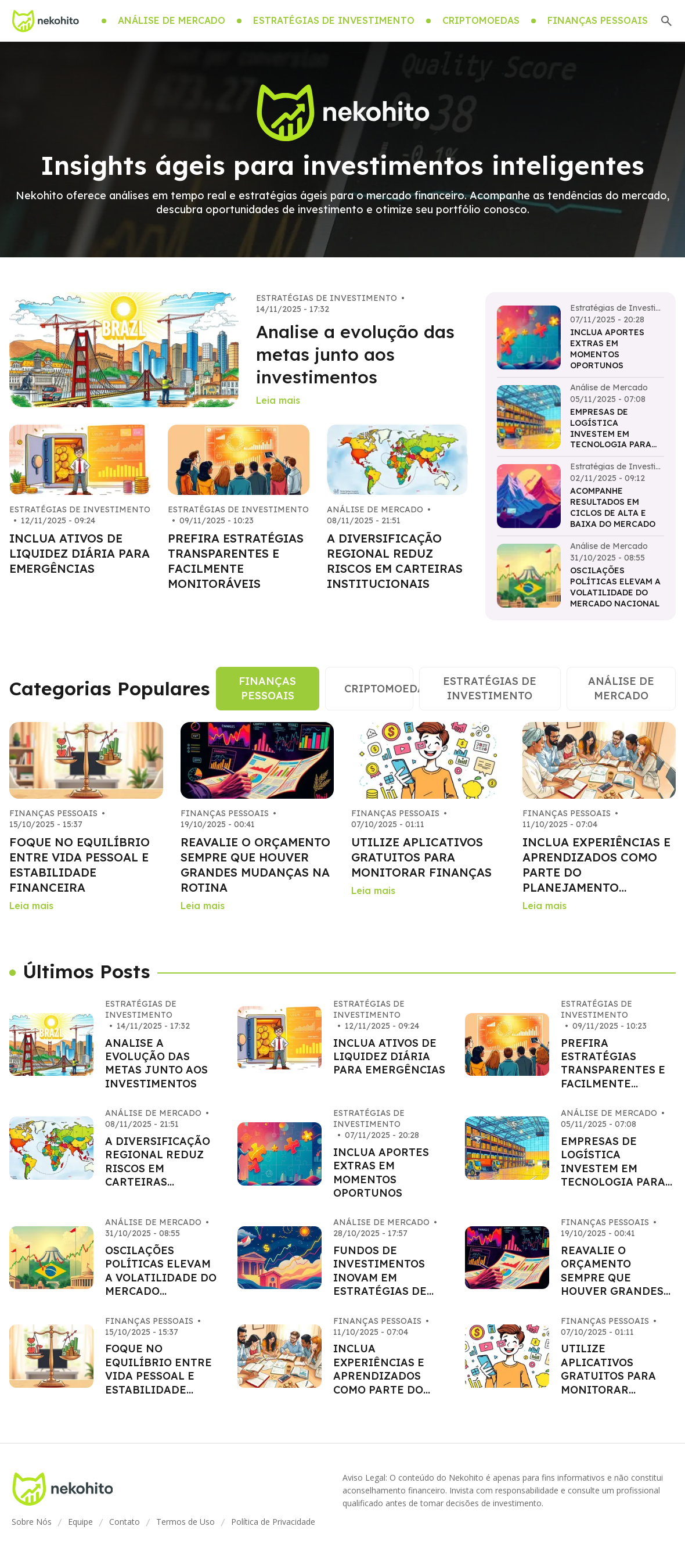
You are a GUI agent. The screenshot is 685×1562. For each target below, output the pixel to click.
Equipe (80, 1521)
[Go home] (45, 21)
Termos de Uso (185, 1521)
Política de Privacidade (273, 1521)
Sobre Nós (32, 1521)
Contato (124, 1521)
